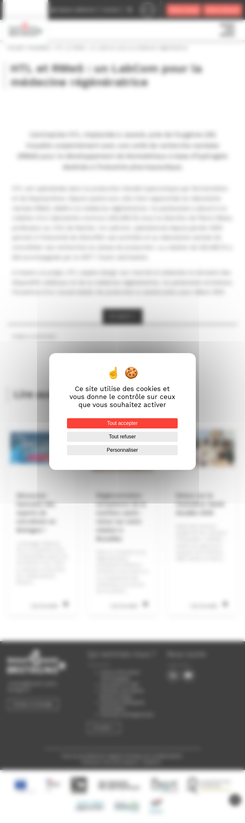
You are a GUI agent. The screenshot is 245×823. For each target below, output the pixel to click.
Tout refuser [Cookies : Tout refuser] (122, 436)
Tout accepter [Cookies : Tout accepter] (122, 423)
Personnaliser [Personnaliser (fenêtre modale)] (122, 450)
